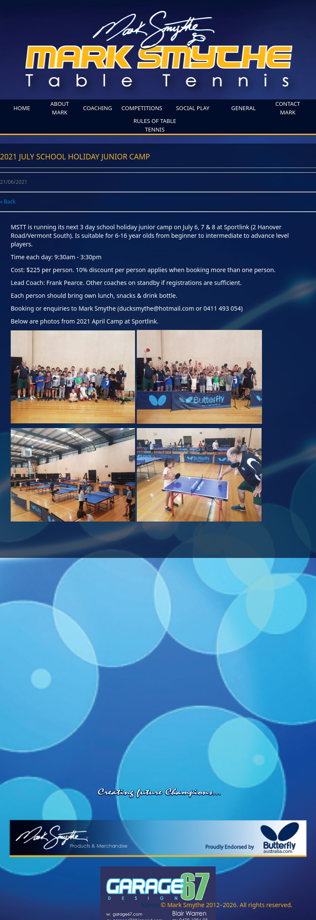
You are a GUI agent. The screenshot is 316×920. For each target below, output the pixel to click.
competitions (141, 108)
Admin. (151, 905)
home (21, 108)
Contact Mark (287, 108)
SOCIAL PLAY (192, 108)
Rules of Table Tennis (154, 125)
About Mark (59, 108)
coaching (97, 108)
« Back (7, 201)
